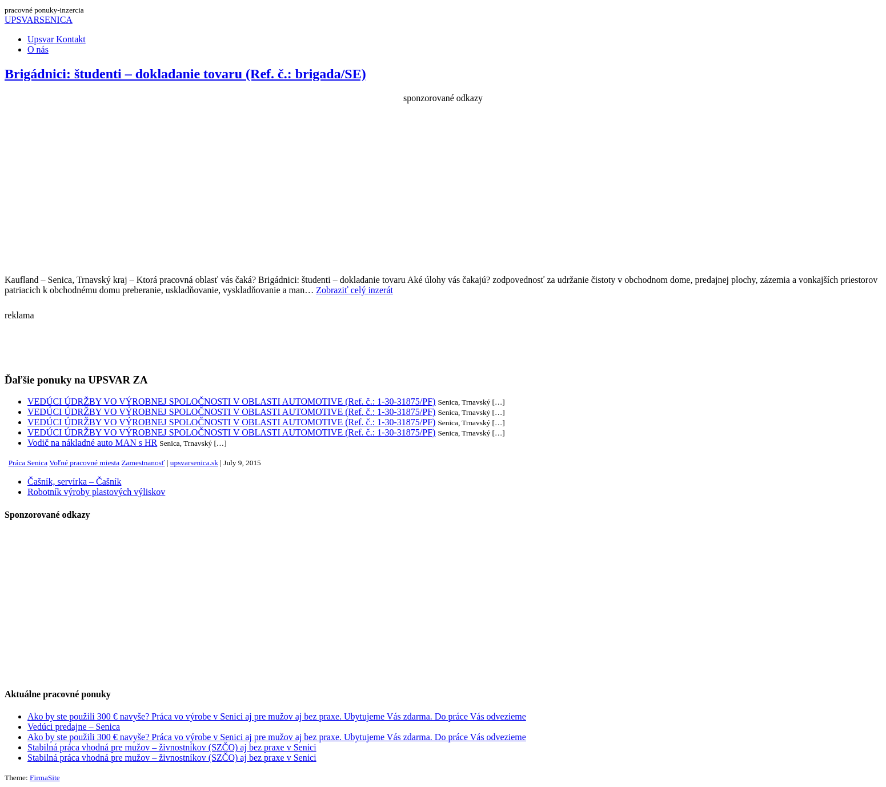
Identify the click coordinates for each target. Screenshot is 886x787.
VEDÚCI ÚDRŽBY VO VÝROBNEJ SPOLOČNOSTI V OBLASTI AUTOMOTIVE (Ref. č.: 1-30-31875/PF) (231, 401)
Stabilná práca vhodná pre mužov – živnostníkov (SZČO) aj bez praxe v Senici (171, 747)
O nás (38, 49)
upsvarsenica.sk (194, 462)
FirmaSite (45, 777)
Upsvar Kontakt (56, 39)
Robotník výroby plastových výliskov (96, 492)
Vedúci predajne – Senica (73, 727)
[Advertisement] (443, 183)
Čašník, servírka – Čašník (74, 481)
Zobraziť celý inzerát (354, 290)
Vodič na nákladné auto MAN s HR (92, 443)
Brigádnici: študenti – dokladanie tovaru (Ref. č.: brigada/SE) (185, 73)
